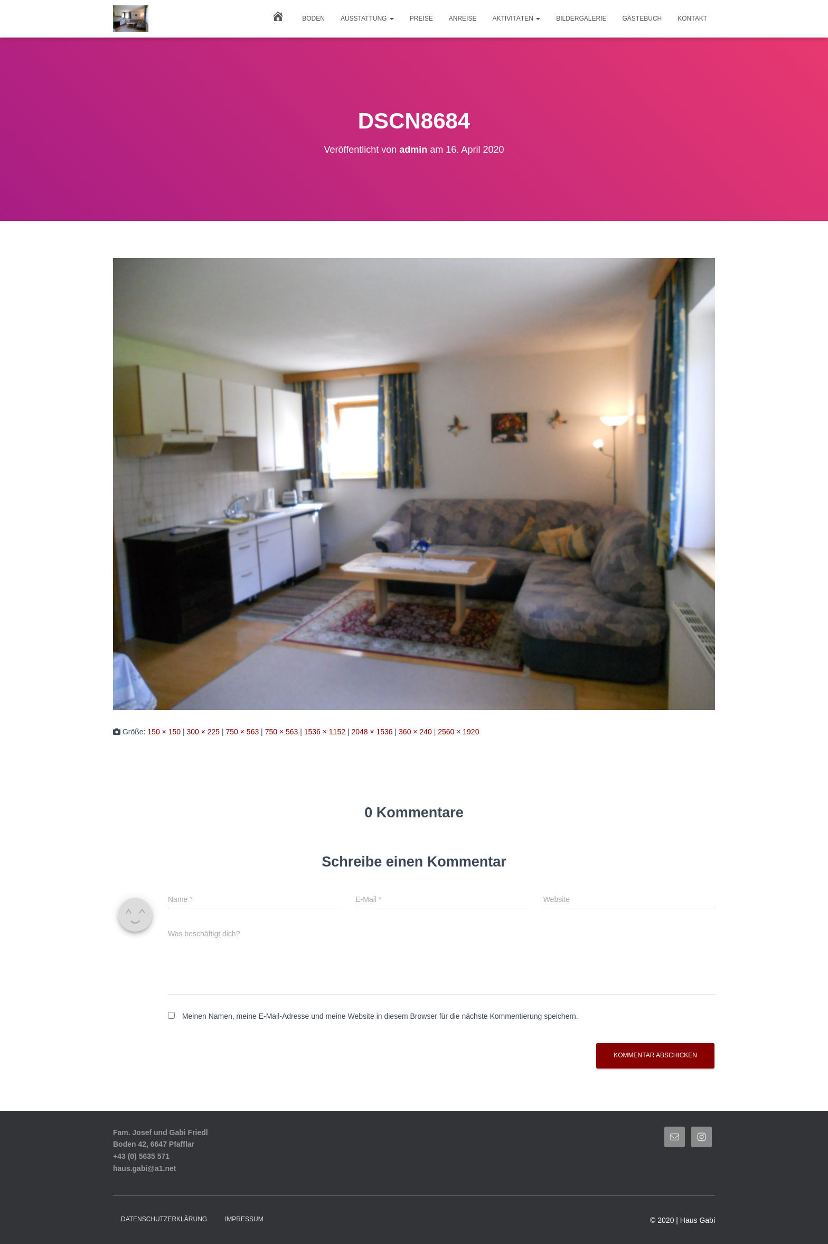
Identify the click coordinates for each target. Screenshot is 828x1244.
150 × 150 (164, 731)
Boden (313, 18)
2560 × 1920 (458, 731)
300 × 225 (203, 731)
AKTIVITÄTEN (516, 18)
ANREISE (463, 18)
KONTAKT (692, 18)
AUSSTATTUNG (367, 18)
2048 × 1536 (371, 731)
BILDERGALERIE (581, 18)
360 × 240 (415, 731)
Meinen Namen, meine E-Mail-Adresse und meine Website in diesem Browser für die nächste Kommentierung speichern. (380, 1016)
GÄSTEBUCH (642, 18)
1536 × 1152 (324, 731)
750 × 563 (242, 731)
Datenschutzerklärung (164, 1219)
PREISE (421, 18)
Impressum (244, 1219)
